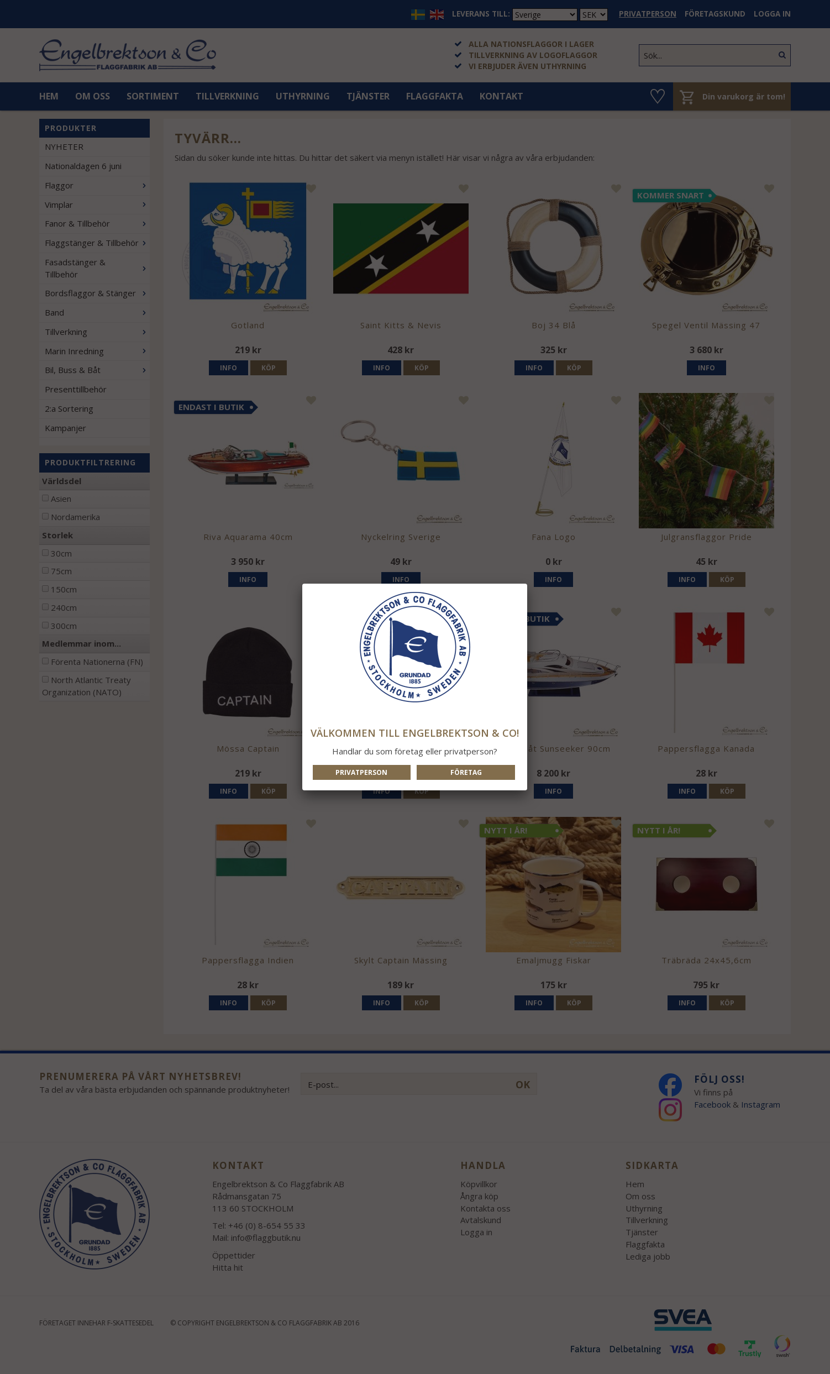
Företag (466, 772)
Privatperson (361, 772)
